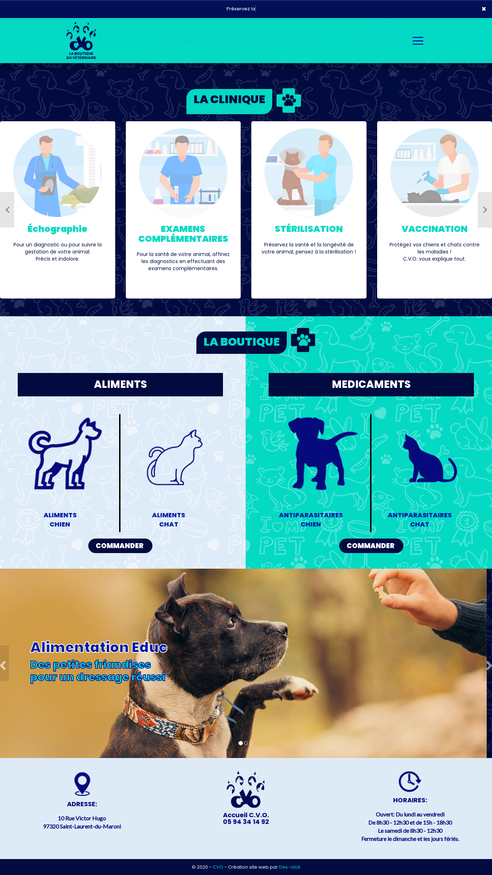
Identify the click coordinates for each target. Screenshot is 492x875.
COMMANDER (120, 546)
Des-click (290, 867)
